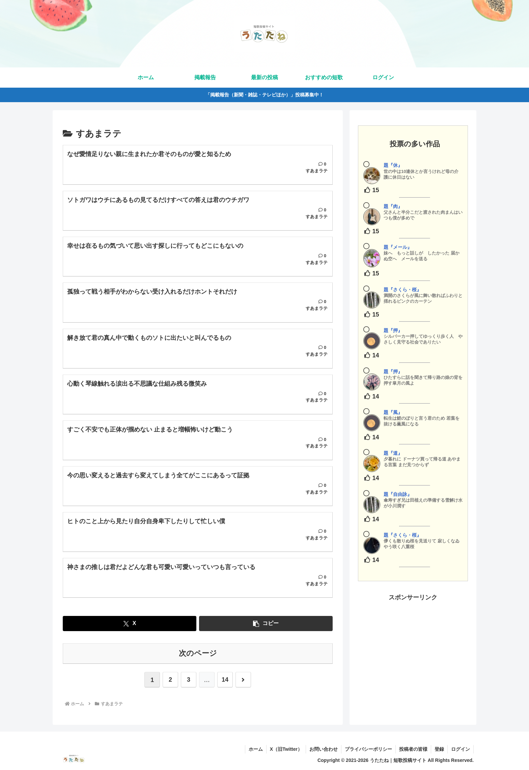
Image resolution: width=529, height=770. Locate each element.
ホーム (256, 749)
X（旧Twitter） (286, 749)
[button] (266, 623)
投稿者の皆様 (413, 749)
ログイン (460, 749)
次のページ (198, 653)
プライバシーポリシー (368, 749)
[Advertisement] (413, 650)
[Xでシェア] (129, 623)
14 (225, 680)
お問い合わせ (323, 749)
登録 (439, 749)
